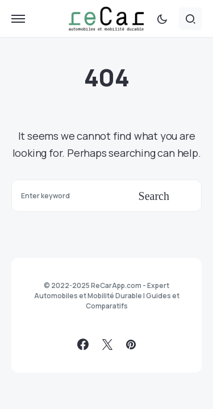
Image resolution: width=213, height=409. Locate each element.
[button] (18, 18)
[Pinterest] (131, 344)
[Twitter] (107, 344)
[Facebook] (83, 344)
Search (154, 196)
